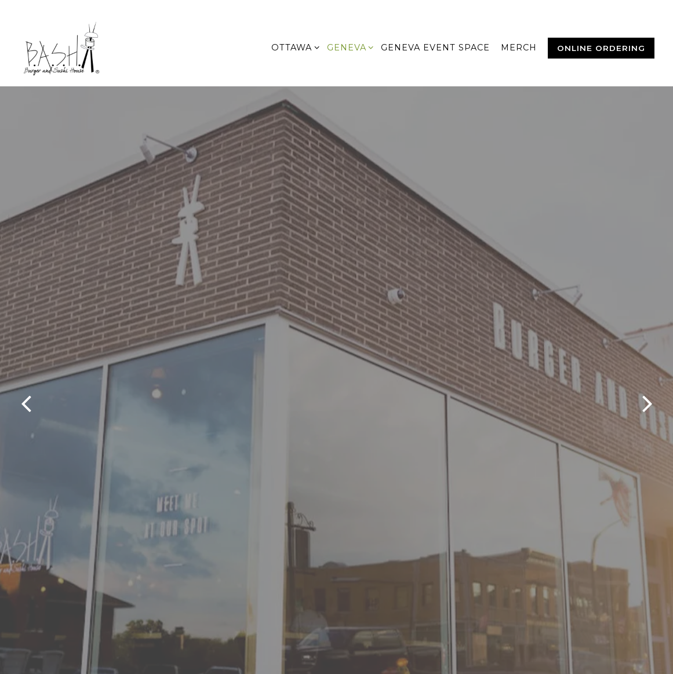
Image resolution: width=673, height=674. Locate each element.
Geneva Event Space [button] (435, 47)
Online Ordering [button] (601, 48)
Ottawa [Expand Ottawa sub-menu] (293, 47)
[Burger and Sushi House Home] (76, 47)
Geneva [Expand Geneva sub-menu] (348, 47)
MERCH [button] (519, 47)
